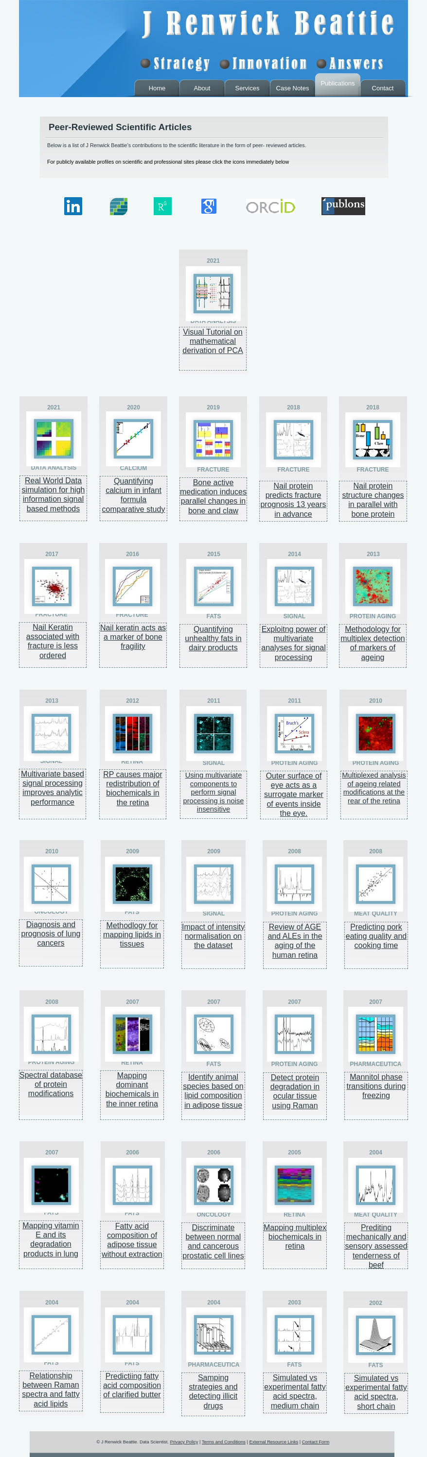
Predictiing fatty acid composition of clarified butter (132, 1385)
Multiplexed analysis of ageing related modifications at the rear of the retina (374, 788)
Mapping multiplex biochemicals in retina (295, 1236)
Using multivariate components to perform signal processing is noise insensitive (213, 792)
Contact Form (315, 1442)
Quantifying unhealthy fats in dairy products (213, 638)
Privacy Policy (184, 1442)
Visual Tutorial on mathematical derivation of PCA (212, 341)
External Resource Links (273, 1442)
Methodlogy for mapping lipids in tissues (132, 934)
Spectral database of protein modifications (50, 1084)
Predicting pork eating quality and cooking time (376, 936)
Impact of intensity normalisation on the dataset (213, 936)
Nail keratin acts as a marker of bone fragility (133, 637)
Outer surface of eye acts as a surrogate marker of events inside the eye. (293, 794)
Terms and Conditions (224, 1442)
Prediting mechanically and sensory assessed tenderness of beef (376, 1246)
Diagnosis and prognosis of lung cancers (51, 933)
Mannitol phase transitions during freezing (376, 1086)
